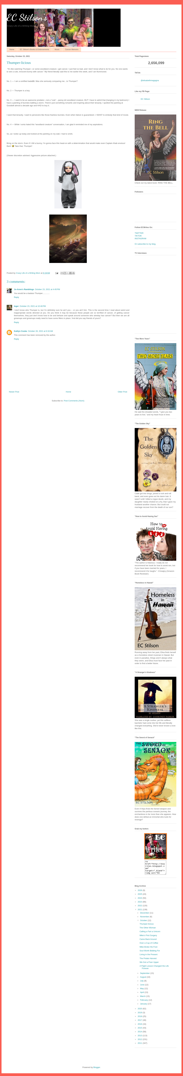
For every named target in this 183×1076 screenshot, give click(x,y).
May (142, 991)
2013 (140, 1038)
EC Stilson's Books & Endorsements (34, 49)
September (145, 976)
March (143, 999)
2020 (140, 1011)
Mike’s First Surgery (148, 938)
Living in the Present (148, 957)
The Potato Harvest (148, 961)
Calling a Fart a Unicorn (150, 934)
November (145, 919)
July (142, 983)
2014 (140, 1034)
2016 (140, 1027)
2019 (140, 1015)
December (145, 915)
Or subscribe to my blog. (145, 244)
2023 (140, 904)
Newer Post (14, 392)
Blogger (96, 1070)
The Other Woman (148, 930)
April (142, 995)
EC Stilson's (27, 17)
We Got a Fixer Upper (149, 965)
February (144, 1003)
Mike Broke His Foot (148, 949)
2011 (140, 1046)
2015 (140, 1030)
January (144, 1006)
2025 (140, 897)
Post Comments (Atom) (74, 401)
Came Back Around (148, 942)
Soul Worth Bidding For (150, 953)
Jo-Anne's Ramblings (24, 289)
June (142, 987)
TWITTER (139, 233)
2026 (140, 893)
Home (11, 49)
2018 (140, 1019)
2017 (140, 1023)
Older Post (122, 392)
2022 (140, 908)
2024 (140, 901)
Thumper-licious (146, 926)
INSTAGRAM (140, 238)
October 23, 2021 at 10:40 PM (33, 306)
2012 (140, 1042)
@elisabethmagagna (150, 80)
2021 (140, 912)
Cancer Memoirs (71, 49)
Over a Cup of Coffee (149, 946)
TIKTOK (138, 236)
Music (57, 49)
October (144, 923)
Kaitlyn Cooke (20, 331)
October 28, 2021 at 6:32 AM (40, 331)
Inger (16, 306)
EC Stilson (145, 99)
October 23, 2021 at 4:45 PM (47, 289)
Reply (16, 297)
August (143, 980)
